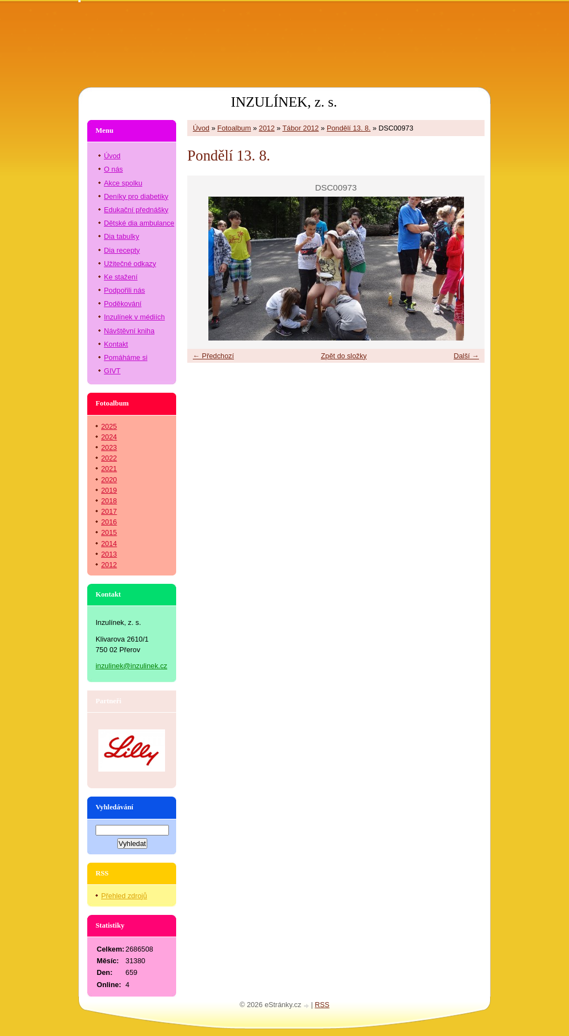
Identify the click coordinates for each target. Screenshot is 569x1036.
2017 (109, 511)
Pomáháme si (125, 357)
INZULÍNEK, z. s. (284, 102)
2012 (266, 128)
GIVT (112, 371)
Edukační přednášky (136, 210)
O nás (113, 169)
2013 (109, 554)
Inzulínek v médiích (134, 317)
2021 (109, 468)
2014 (109, 543)
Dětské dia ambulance (139, 223)
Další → (466, 356)
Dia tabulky (121, 236)
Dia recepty (122, 250)
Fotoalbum (234, 128)
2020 (109, 480)
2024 (109, 437)
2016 (109, 522)
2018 (109, 501)
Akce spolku (123, 183)
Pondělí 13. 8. (349, 128)
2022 (109, 458)
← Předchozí (213, 356)
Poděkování (123, 303)
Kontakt (116, 344)
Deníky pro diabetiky (136, 196)
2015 (109, 532)
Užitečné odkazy (130, 263)
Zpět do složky (344, 356)
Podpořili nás (124, 290)
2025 (109, 426)
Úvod (201, 128)
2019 (109, 490)
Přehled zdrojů (124, 896)
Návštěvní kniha (129, 331)
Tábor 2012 (300, 128)
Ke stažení (120, 277)
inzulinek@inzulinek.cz (131, 666)
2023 (109, 447)
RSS (322, 1004)
